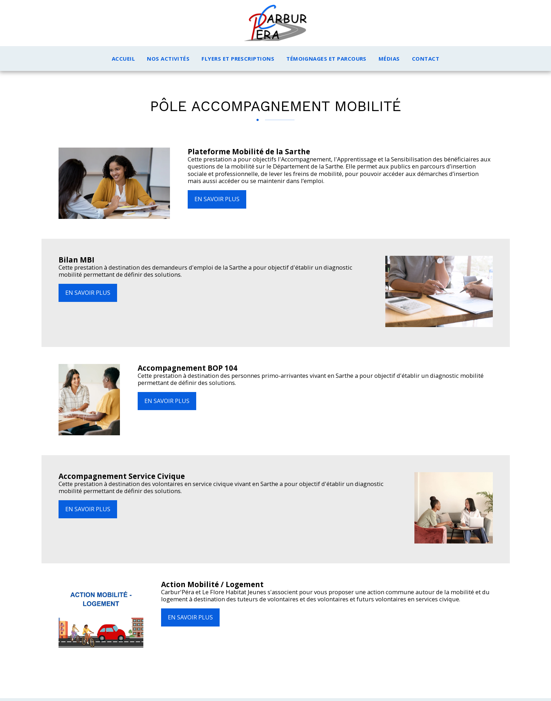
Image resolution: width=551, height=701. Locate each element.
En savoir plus (216, 199)
